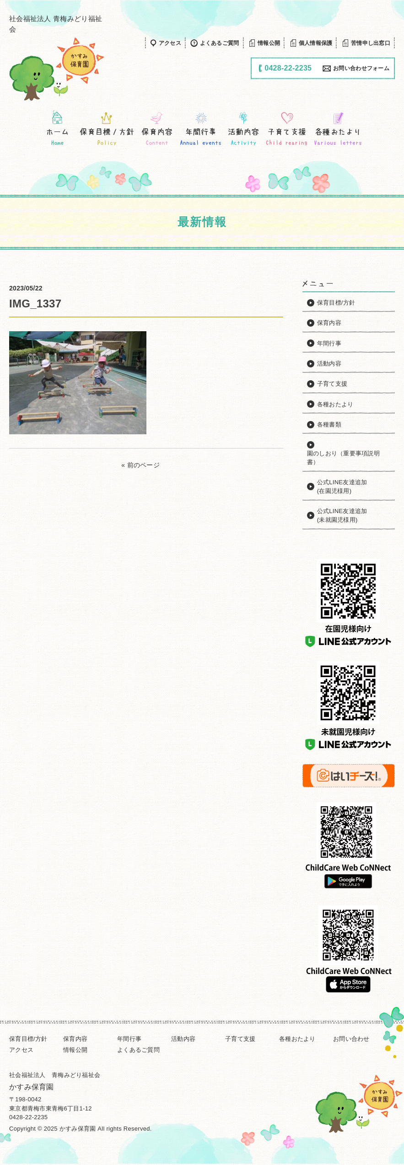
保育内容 (75, 1038)
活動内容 (183, 1038)
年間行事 (129, 1038)
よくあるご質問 (138, 1049)
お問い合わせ (351, 1038)
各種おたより (297, 1038)
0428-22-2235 (28, 1117)
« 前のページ (140, 465)
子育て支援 (240, 1038)
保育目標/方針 (28, 1038)
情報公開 (75, 1049)
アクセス (21, 1049)
